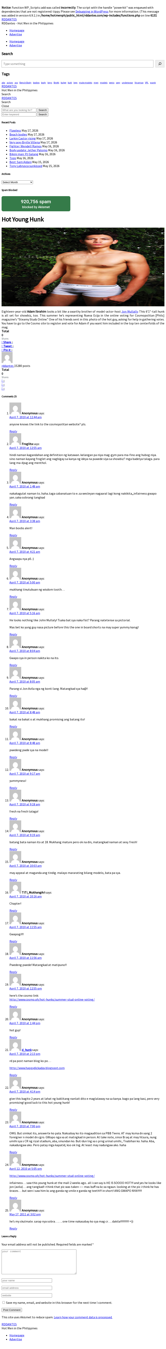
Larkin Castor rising (22, 138)
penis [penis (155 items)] (111, 82)
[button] (6, 94)
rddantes (8, 366)
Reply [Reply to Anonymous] (13, 431)
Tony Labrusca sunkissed (25, 166)
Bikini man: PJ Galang (23, 154)
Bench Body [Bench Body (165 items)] (25, 82)
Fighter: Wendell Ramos (25, 146)
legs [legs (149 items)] (75, 82)
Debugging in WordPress (91, 11)
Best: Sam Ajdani (20, 162)
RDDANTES (9, 19)
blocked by (36, 204)
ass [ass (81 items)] (16, 82)
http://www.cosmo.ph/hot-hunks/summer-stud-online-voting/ (52, 999)
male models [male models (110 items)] (85, 82)
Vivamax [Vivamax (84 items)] (139, 82)
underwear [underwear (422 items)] (127, 82)
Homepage (16, 30)
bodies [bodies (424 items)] (36, 82)
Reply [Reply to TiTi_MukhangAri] (13, 910)
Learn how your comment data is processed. (83, 1322)
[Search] (159, 63)
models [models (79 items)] (103, 82)
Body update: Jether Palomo (28, 150)
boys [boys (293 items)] (50, 82)
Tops (12, 158)
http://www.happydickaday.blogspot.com (37, 1068)
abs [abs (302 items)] (3, 82)
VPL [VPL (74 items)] (147, 82)
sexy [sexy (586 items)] (118, 82)
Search (43, 110)
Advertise (15, 34)
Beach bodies (18, 134)
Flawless (15, 130)
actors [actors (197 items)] (10, 82)
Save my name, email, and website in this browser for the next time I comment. (59, 1307)
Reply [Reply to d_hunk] (13, 1075)
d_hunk (27, 1050)
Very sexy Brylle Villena (24, 142)
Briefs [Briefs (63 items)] (56, 82)
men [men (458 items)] (96, 82)
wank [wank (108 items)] (153, 82)
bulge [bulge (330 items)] (63, 82)
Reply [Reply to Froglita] (13, 470)
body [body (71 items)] (43, 82)
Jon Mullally (129, 311)
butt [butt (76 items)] (70, 82)
